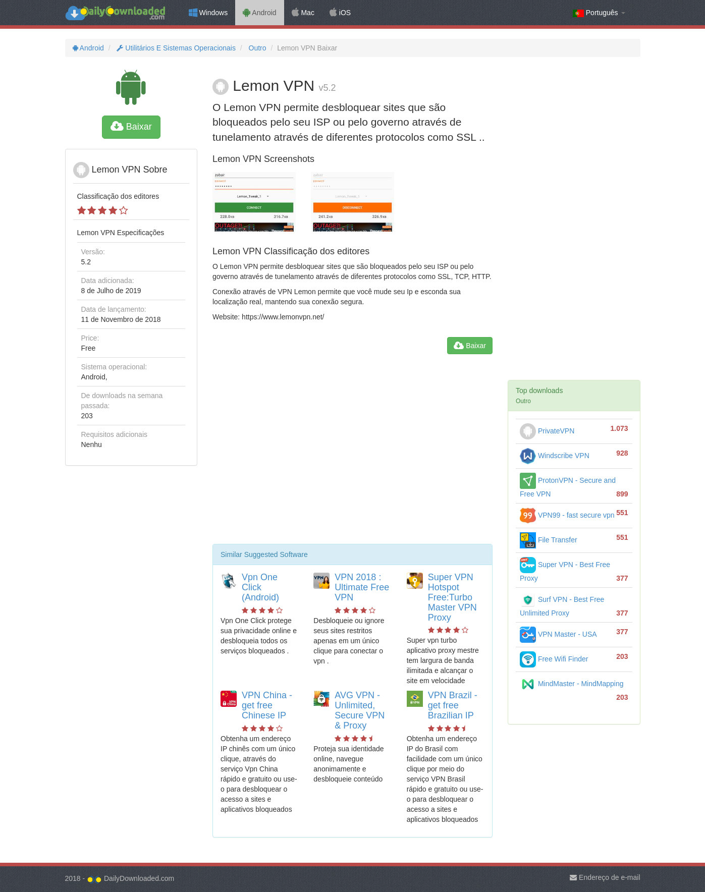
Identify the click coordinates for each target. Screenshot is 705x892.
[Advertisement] (352, 453)
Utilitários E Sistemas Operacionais (175, 48)
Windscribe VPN (554, 456)
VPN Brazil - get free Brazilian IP (452, 705)
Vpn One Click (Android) (260, 587)
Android (259, 13)
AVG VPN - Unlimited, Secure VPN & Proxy (360, 710)
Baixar (131, 127)
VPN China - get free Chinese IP (267, 705)
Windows (208, 13)
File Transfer (548, 540)
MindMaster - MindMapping (572, 684)
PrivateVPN (547, 431)
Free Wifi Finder (554, 659)
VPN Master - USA (558, 634)
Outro (256, 48)
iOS (340, 13)
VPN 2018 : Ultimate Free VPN (362, 587)
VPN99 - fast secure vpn (567, 515)
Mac (303, 13)
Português (599, 13)
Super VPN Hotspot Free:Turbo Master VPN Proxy (452, 597)
